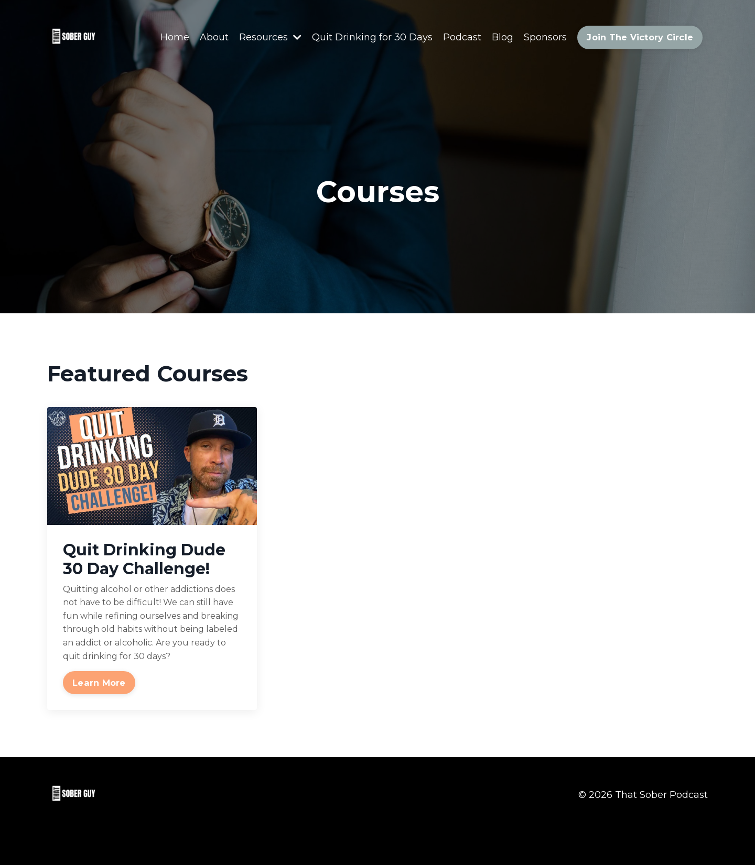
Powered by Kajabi (674, 837)
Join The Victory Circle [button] (640, 37)
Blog (502, 37)
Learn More (99, 682)
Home (174, 37)
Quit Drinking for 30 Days (372, 37)
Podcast (462, 37)
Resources (270, 37)
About (214, 37)
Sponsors (545, 37)
